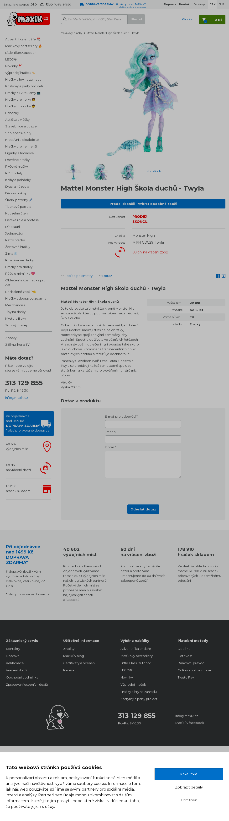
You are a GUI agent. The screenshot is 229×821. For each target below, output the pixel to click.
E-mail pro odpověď (120, 416)
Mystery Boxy (15, 318)
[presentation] (143, 490)
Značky (10, 338)
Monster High (143, 235)
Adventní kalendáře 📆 (22, 39)
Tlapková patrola (18, 206)
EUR (221, 4)
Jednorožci (14, 233)
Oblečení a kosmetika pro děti (25, 282)
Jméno (110, 432)
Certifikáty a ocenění (79, 663)
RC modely (13, 173)
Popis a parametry (78, 276)
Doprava (12, 656)
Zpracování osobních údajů (27, 684)
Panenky (12, 113)
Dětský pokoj (15, 193)
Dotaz (107, 276)
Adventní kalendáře (135, 649)
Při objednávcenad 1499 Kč (28, 423)
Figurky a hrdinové (19, 153)
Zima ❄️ (11, 253)
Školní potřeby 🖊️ (18, 200)
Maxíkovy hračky (71, 33)
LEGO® (11, 59)
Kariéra (68, 670)
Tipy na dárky (15, 312)
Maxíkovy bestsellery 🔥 (23, 46)
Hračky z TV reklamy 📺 (23, 93)
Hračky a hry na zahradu (23, 79)
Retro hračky (15, 240)
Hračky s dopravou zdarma (25, 298)
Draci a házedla (17, 186)
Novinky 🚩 (13, 66)
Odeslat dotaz (143, 509)
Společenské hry (18, 133)
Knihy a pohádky (18, 180)
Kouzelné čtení (16, 213)
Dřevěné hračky (17, 160)
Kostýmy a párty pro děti (24, 86)
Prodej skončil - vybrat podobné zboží (143, 204)
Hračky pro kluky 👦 (20, 106)
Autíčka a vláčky (17, 119)
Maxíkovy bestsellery (136, 656)
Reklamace (15, 663)
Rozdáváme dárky (19, 260)
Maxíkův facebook (189, 723)
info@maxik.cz (16, 398)
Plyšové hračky (16, 166)
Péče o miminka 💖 (20, 273)
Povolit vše (189, 774)
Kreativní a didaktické (22, 140)
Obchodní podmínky (22, 677)
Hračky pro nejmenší (21, 146)
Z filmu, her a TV (17, 344)
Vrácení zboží (16, 670)
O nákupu (200, 4)
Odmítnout (189, 800)
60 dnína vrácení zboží (18, 467)
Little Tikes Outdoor (20, 53)
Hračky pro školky (18, 267)
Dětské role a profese (22, 220)
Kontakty (13, 649)
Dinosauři (12, 227)
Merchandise (15, 305)
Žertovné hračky (17, 247)
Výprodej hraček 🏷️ (20, 73)
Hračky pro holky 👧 (20, 99)
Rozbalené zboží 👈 (20, 292)
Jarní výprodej (16, 325)
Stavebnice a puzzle (21, 126)
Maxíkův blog (73, 656)
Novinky (126, 677)
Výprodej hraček (133, 684)
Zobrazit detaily (189, 787)
